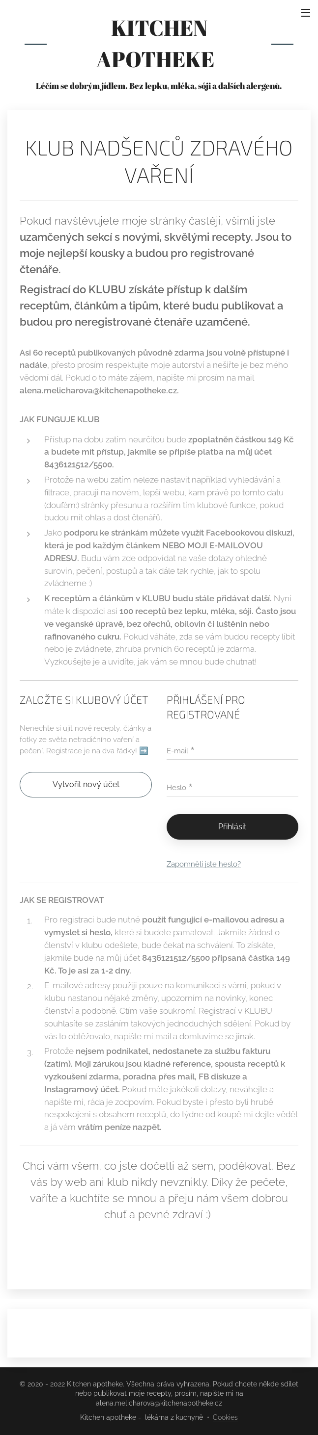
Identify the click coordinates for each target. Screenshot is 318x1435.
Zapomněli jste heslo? (204, 864)
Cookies (225, 1417)
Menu (305, 12)
